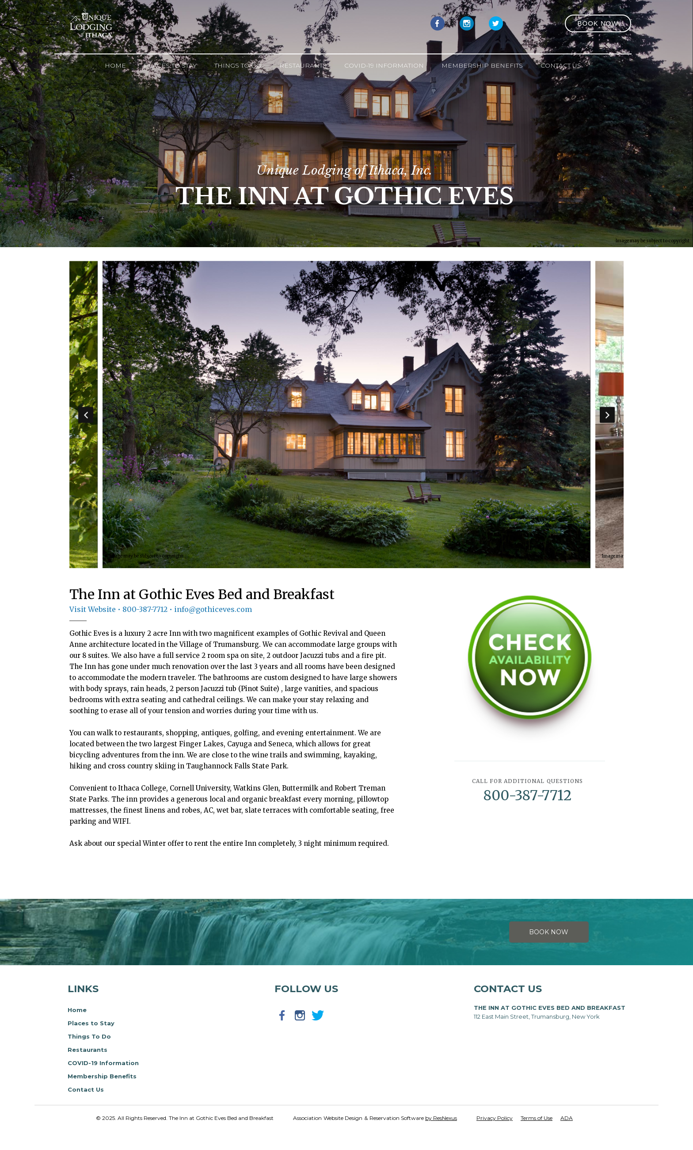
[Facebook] (437, 23)
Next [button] (607, 415)
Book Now (548, 932)
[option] (347, 414)
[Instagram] (466, 23)
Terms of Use (536, 1118)
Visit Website (92, 609)
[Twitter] (496, 23)
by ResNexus (441, 1118)
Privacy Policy (494, 1118)
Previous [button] (85, 415)
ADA (566, 1118)
